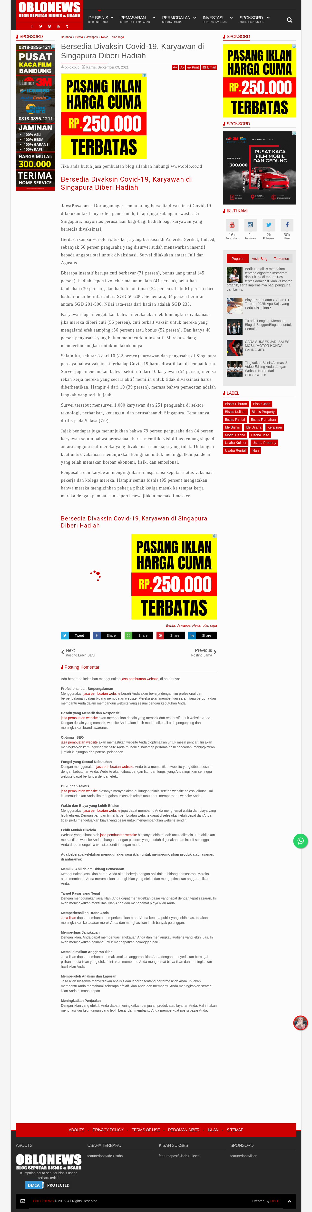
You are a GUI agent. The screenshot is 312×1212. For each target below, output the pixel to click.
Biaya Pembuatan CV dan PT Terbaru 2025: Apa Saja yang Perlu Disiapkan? (267, 304)
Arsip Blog (259, 259)
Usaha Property (264, 443)
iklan (255, 450)
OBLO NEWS (43, 1201)
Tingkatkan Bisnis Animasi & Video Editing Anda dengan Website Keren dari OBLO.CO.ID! (266, 369)
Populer (238, 259)
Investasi (215, 19)
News (196, 625)
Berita (170, 625)
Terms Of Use (146, 1130)
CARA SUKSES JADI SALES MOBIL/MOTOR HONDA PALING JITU (267, 346)
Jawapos (183, 625)
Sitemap (235, 1130)
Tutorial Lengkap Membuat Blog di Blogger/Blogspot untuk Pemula (268, 325)
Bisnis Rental (235, 419)
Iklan (213, 1130)
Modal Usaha (235, 435)
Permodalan (176, 19)
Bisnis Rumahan (263, 419)
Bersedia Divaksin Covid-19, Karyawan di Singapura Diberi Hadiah (126, 183)
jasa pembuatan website (139, 679)
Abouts (76, 1130)
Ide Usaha (254, 427)
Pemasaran (135, 19)
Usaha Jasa (260, 435)
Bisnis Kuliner (235, 412)
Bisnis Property (263, 412)
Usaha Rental (235, 450)
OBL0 (274, 1201)
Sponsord (252, 19)
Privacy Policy (108, 1130)
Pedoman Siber (184, 1130)
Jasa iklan (69, 918)
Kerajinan (274, 427)
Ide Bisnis (232, 427)
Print (193, 67)
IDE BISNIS (98, 19)
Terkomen (281, 259)
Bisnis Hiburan (236, 404)
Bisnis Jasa (261, 404)
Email (209, 67)
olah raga (210, 625)
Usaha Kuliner (235, 443)
